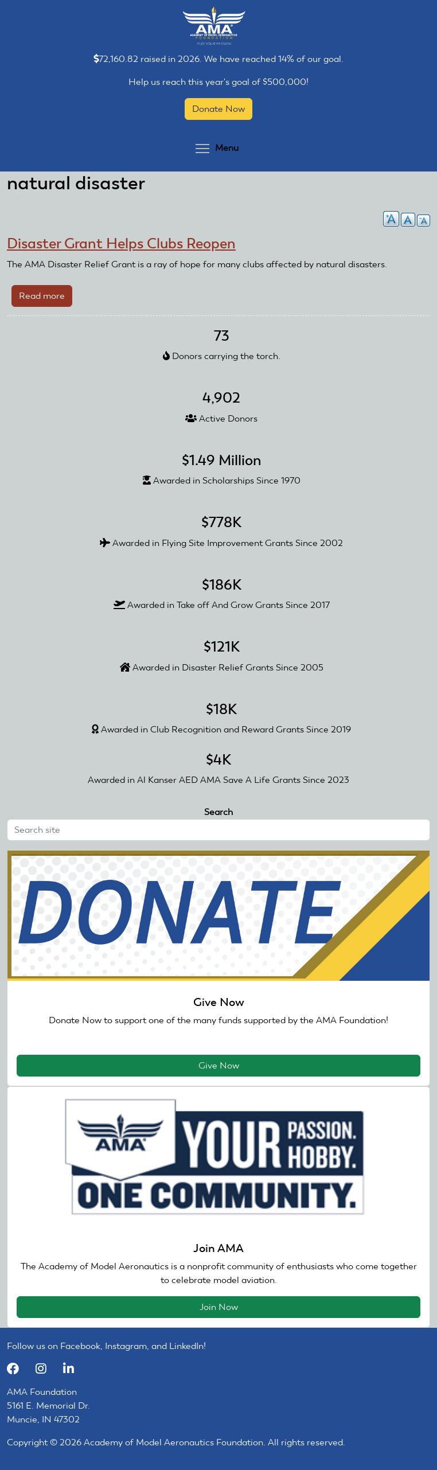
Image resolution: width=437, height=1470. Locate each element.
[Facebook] (18, 1368)
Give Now (218, 1065)
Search (218, 811)
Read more (45, 298)
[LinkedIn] (73, 1368)
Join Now (219, 1306)
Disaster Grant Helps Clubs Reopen (121, 243)
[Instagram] (46, 1368)
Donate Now (218, 108)
